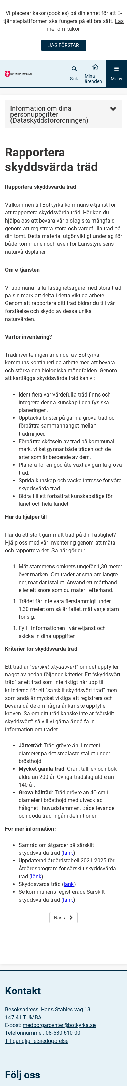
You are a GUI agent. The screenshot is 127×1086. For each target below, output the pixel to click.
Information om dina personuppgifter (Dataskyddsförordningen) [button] (49, 114)
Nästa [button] (63, 917)
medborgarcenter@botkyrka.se (59, 1025)
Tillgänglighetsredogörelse (36, 1041)
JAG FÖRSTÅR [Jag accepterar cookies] (63, 45)
